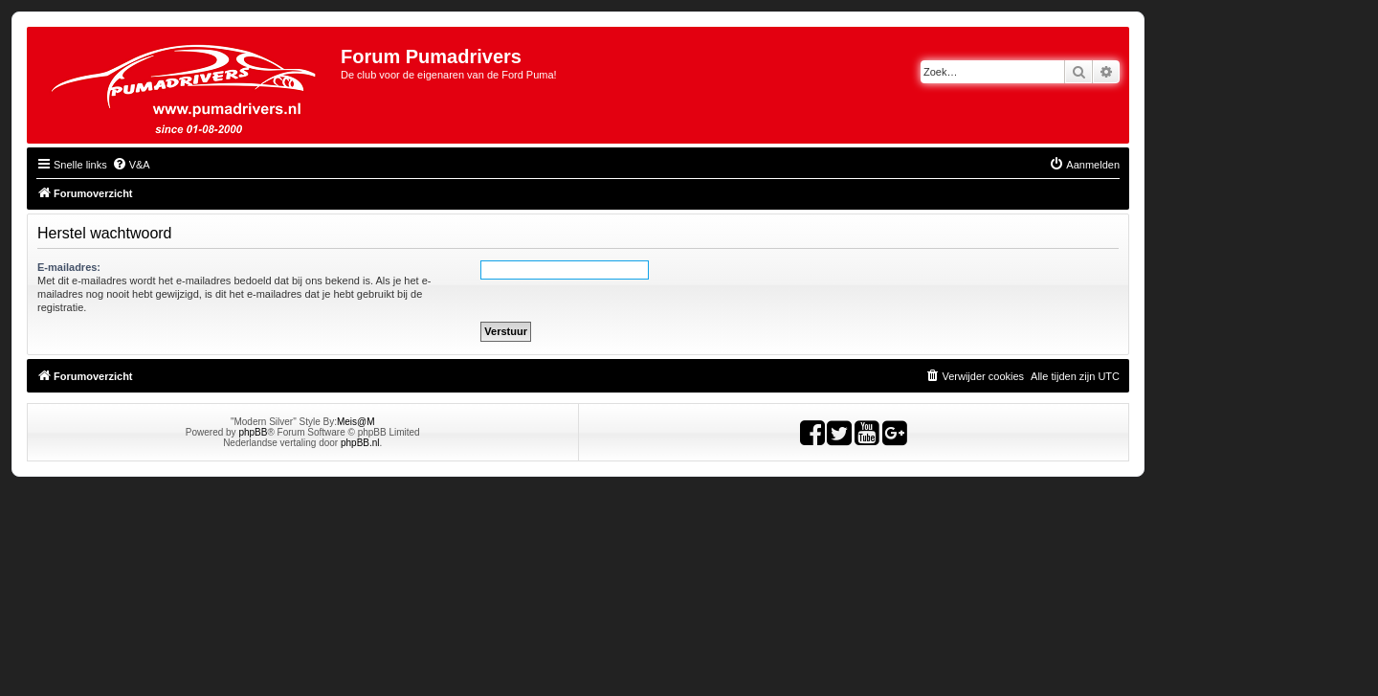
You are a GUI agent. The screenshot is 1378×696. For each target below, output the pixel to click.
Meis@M (356, 421)
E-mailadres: (68, 267)
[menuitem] (131, 164)
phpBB (252, 432)
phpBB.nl (360, 443)
